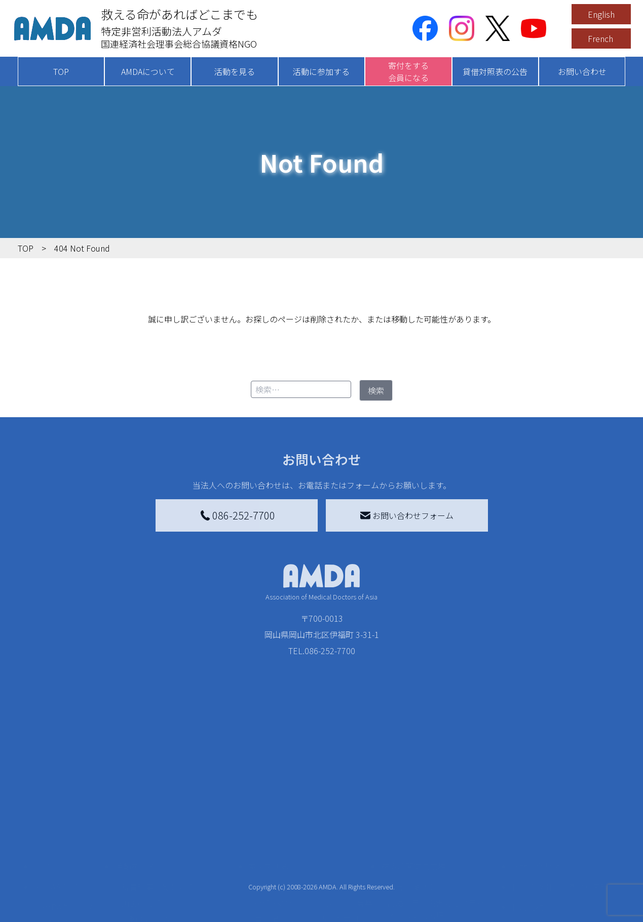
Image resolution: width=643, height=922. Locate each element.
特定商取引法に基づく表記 (560, 792)
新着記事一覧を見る (157, 792)
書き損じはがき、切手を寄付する (310, 830)
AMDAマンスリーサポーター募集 (313, 808)
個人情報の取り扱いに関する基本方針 (560, 838)
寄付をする (268, 772)
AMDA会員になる (285, 792)
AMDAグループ (66, 812)
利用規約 (527, 812)
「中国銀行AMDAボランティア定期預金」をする (313, 875)
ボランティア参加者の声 (165, 881)
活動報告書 (60, 828)
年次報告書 (60, 905)
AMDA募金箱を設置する (297, 853)
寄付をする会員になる (408, 71)
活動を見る (234, 71)
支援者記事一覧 (282, 897)
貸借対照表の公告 (495, 71)
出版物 (52, 861)
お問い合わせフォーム (406, 515)
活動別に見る (145, 824)
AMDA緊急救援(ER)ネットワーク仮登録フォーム (180, 903)
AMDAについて (148, 71)
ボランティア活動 (153, 865)
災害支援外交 (411, 792)
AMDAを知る (57, 792)
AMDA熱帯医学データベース (71, 883)
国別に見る (141, 808)
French (600, 38)
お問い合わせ (582, 71)
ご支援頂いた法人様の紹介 (303, 913)
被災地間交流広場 (413, 772)
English (601, 14)
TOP (61, 71)
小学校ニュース (68, 844)
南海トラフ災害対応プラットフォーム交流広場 (444, 814)
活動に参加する (321, 71)
